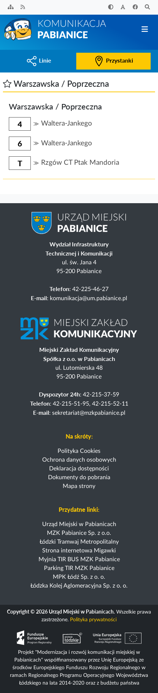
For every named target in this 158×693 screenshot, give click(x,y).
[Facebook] (135, 7)
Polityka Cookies (79, 451)
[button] (7, 83)
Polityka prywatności (93, 619)
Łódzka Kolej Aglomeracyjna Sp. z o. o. (79, 586)
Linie (38, 60)
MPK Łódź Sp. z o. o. (79, 577)
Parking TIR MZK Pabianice (79, 568)
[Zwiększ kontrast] (110, 7)
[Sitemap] (10, 7)
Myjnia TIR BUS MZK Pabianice (79, 559)
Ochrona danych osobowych (79, 460)
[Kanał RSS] (23, 7)
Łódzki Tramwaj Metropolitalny (79, 542)
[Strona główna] (55, 29)
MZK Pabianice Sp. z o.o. (79, 533)
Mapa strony (79, 486)
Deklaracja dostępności (79, 469)
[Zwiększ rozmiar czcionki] (123, 7)
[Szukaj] (148, 7)
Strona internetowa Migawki (79, 551)
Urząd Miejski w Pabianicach (79, 524)
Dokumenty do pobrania (79, 477)
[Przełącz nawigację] (145, 29)
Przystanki (113, 60)
